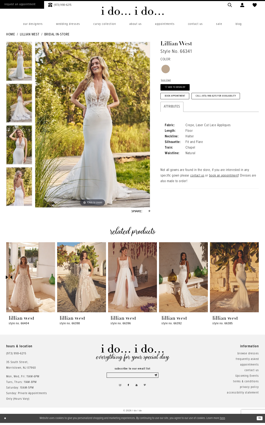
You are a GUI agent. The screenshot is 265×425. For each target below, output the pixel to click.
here (222, 420)
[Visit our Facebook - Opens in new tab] (127, 390)
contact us (197, 196)
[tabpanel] (19, 63)
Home (10, 34)
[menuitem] (60, 4)
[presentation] (30, 279)
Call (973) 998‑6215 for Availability (194, 115)
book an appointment (223, 196)
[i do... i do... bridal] (132, 11)
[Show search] (230, 4)
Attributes (172, 127)
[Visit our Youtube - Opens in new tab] (137, 390)
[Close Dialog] (6, 420)
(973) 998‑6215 (16, 355)
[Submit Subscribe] (155, 377)
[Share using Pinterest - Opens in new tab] (148, 212)
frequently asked (247, 361)
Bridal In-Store (57, 34)
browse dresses (248, 355)
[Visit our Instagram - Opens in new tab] (117, 390)
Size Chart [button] (168, 81)
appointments (249, 366)
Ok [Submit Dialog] (258, 420)
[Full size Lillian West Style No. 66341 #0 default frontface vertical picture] (92, 124)
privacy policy (249, 389)
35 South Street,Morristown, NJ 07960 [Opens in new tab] (21, 367)
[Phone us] (60, 4)
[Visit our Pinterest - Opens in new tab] (148, 390)
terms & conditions (246, 383)
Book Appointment (181, 103)
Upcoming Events (247, 378)
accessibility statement (243, 394)
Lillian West (29, 34)
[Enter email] (132, 377)
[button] (242, 4)
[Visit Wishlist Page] (254, 4)
